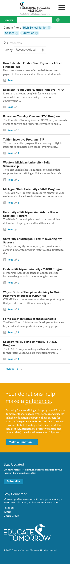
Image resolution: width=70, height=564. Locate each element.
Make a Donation (22, 442)
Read (10, 80)
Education (28, 33)
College (9, 33)
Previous (9, 368)
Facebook (9, 507)
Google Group (11, 515)
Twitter (7, 511)
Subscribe (13, 481)
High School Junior (34, 27)
